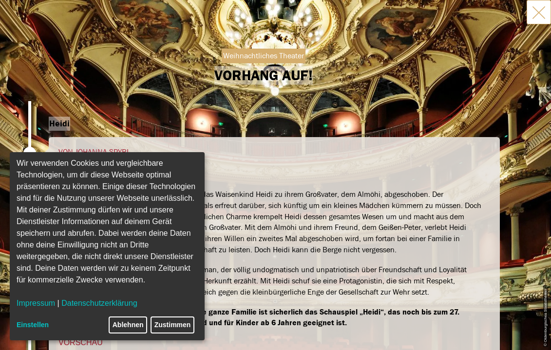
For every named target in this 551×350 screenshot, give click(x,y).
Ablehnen (128, 325)
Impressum (36, 303)
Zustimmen (172, 325)
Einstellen (33, 325)
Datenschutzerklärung (99, 303)
